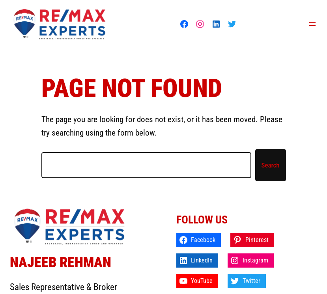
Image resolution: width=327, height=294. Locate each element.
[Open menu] (312, 24)
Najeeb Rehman (60, 262)
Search (271, 165)
